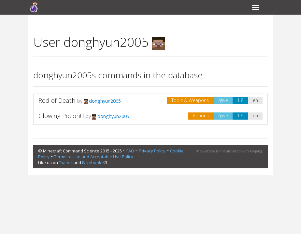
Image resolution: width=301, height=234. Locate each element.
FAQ (130, 151)
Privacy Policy (152, 151)
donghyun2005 (102, 101)
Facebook (91, 162)
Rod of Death (57, 100)
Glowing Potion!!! (61, 115)
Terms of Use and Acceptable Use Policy (93, 157)
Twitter (65, 162)
